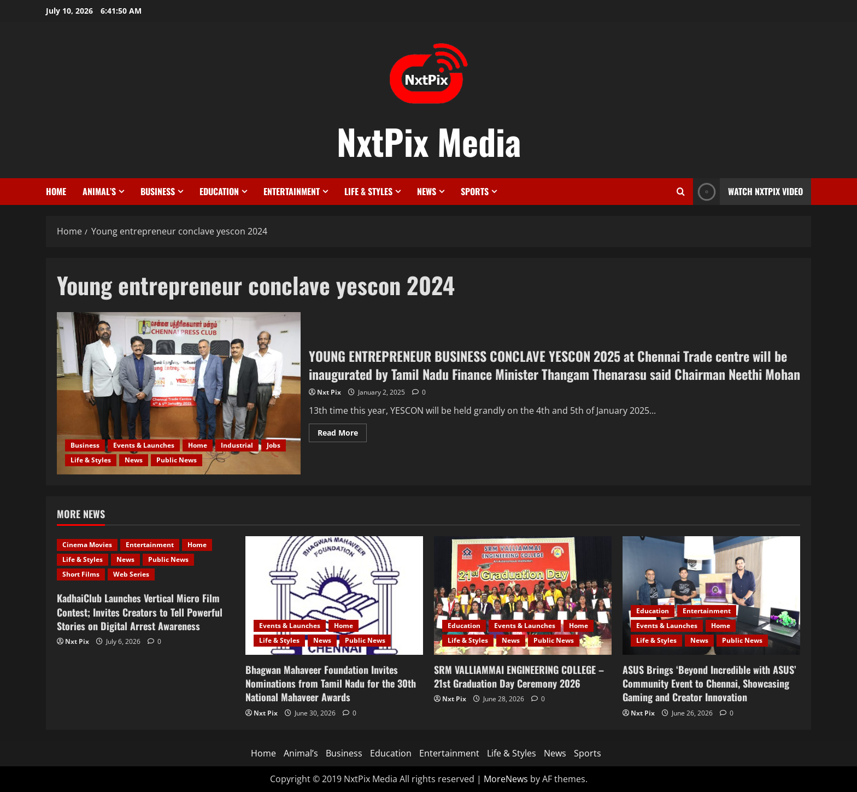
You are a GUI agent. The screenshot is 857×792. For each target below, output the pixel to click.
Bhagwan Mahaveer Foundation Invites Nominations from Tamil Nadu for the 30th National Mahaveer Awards (330, 683)
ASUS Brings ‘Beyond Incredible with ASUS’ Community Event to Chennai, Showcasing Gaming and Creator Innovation (709, 683)
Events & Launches (143, 445)
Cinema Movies (87, 544)
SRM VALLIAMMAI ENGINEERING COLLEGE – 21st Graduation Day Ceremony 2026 (519, 676)
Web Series (131, 574)
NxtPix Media (429, 141)
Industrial (237, 445)
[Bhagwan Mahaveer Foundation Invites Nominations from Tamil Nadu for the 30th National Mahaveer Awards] (334, 595)
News (426, 191)
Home (56, 191)
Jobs (273, 445)
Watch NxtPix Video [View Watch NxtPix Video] (748, 191)
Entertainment (291, 191)
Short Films (80, 574)
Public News (176, 460)
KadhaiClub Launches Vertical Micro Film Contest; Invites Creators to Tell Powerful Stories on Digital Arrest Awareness (139, 611)
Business (157, 191)
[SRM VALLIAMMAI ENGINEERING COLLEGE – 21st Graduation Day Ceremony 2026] (523, 595)
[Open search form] (681, 191)
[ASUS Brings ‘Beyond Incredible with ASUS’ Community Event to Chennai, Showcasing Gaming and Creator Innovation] (711, 595)
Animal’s (99, 191)
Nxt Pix (329, 392)
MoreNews (506, 779)
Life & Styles (368, 191)
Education (219, 191)
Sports (475, 191)
